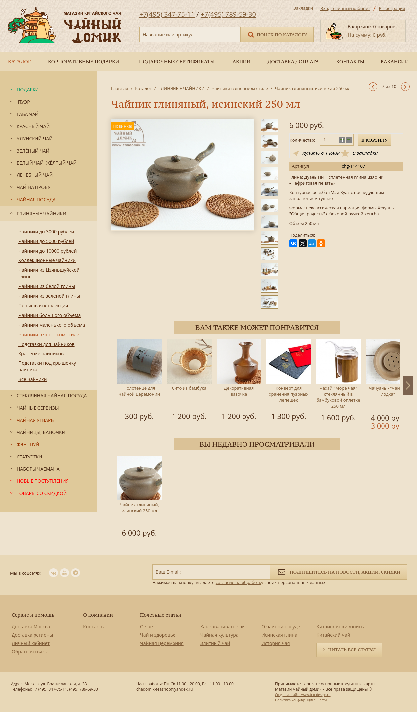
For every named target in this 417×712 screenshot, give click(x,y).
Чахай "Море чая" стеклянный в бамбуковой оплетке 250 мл (338, 397)
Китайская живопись (340, 626)
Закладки (303, 8)
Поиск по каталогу (277, 34)
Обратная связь (29, 651)
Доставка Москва (31, 626)
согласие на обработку (239, 582)
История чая (275, 643)
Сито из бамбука (189, 388)
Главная (119, 88)
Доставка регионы (32, 635)
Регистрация (392, 8)
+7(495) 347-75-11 (167, 14)
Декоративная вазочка (239, 391)
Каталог (143, 88)
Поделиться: (302, 235)
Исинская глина (279, 635)
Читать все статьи (352, 650)
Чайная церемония (162, 643)
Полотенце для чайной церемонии (139, 391)
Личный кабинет (31, 643)
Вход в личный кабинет (345, 8)
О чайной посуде (280, 626)
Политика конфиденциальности (301, 700)
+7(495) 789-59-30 (228, 14)
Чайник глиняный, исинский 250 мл (139, 508)
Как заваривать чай (222, 626)
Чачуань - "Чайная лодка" (388, 391)
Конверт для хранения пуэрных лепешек (289, 394)
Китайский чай (333, 635)
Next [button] (408, 385)
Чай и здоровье (157, 635)
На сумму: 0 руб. (367, 34)
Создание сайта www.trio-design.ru (303, 694)
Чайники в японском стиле (239, 88)
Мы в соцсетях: (25, 573)
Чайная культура (219, 635)
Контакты (93, 626)
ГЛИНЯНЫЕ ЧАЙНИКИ (181, 88)
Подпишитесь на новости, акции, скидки (338, 571)
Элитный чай (215, 643)
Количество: (302, 140)
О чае (146, 626)
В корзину (374, 140)
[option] (139, 381)
